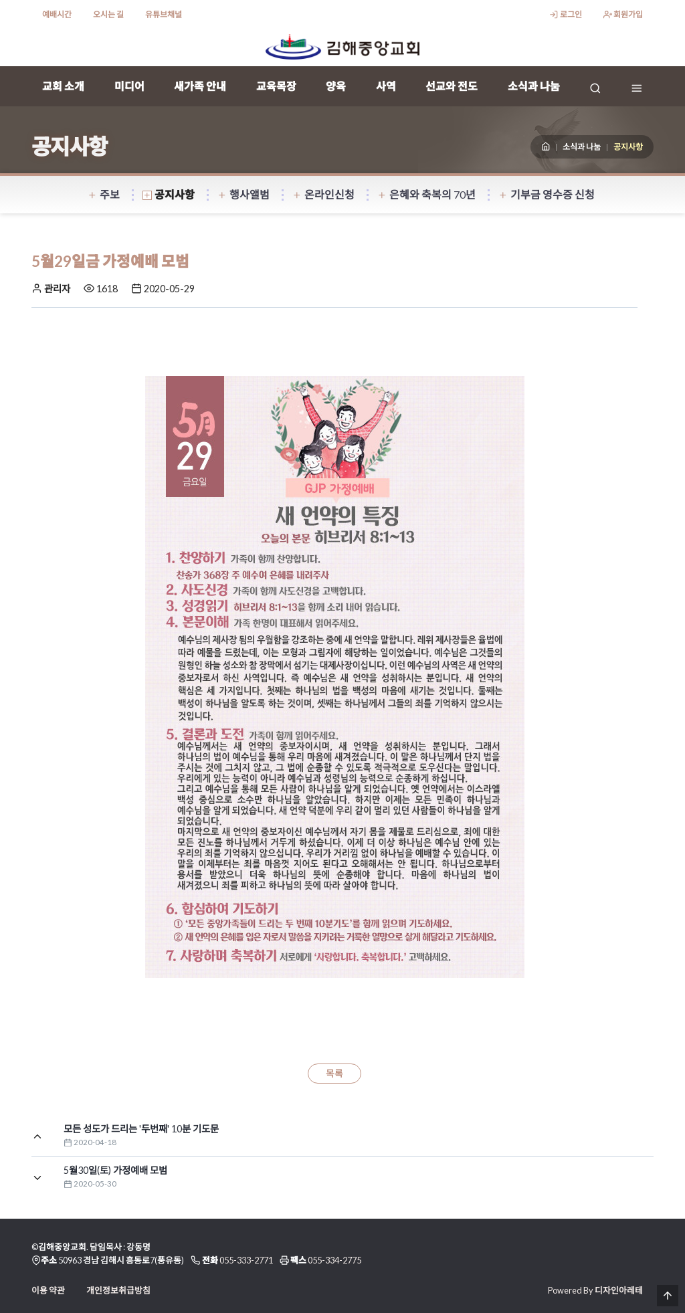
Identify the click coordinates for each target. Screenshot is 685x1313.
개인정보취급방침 (118, 1290)
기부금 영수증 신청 (546, 194)
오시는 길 (108, 14)
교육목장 (276, 86)
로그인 (565, 14)
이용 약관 (48, 1290)
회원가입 (623, 14)
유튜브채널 (163, 14)
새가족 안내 (200, 86)
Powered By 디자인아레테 (595, 1290)
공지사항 (168, 194)
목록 (334, 1073)
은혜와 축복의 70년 (426, 194)
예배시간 (57, 14)
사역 (386, 86)
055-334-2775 (334, 1260)
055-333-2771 (246, 1260)
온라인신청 (323, 194)
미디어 (129, 86)
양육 (336, 86)
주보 (104, 194)
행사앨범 (243, 194)
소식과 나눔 (534, 86)
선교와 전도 (451, 86)
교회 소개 (63, 86)
